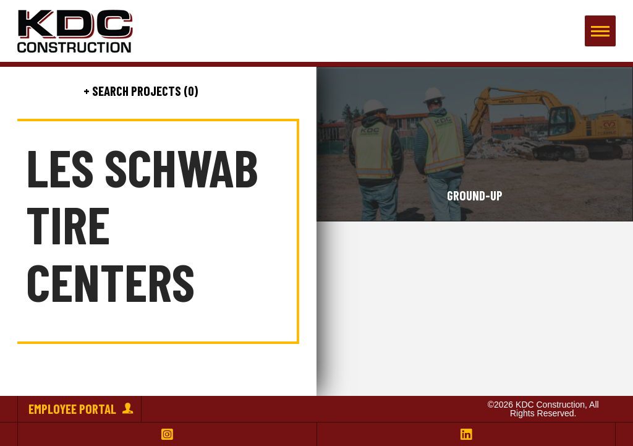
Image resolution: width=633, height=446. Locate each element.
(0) (189, 90)
